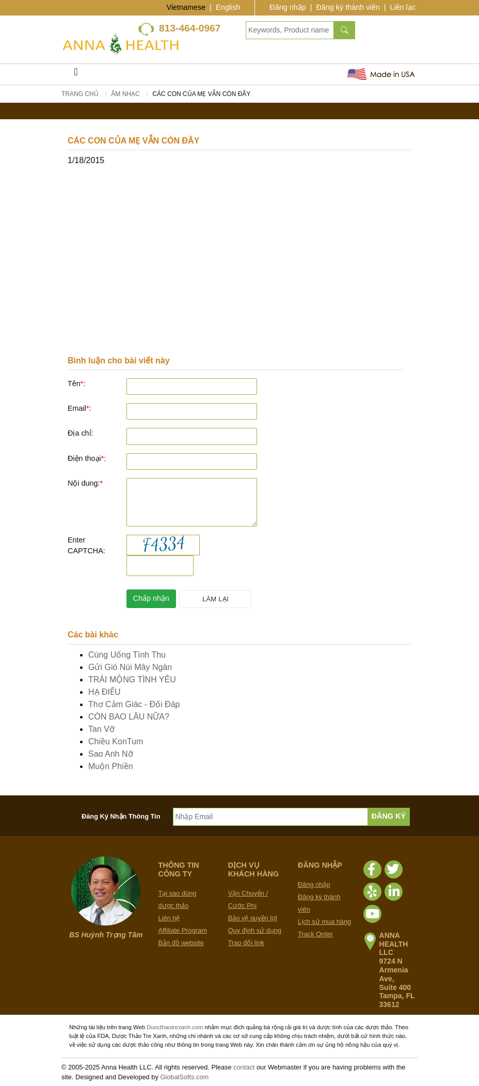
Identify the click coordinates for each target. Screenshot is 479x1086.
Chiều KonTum (115, 741)
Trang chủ (80, 94)
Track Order (315, 934)
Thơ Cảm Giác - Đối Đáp (134, 704)
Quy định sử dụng (254, 930)
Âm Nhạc (125, 94)
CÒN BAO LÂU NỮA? (128, 716)
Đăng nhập (287, 7)
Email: (79, 408)
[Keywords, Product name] (290, 30)
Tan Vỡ (101, 729)
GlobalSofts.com (184, 1077)
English (228, 7)
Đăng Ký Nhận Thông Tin (121, 816)
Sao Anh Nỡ (110, 753)
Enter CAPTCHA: (86, 545)
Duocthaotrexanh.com (175, 1027)
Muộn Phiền (110, 766)
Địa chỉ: (80, 433)
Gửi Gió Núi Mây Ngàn (130, 667)
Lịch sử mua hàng (324, 921)
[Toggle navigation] (75, 74)
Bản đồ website (181, 943)
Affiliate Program (182, 930)
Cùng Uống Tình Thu (127, 654)
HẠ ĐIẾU (104, 692)
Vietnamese (186, 7)
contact (243, 1067)
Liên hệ (169, 918)
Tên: (76, 383)
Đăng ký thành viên (347, 7)
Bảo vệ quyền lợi (252, 918)
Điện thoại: (87, 458)
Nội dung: (85, 483)
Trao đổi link (246, 943)
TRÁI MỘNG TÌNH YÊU (132, 679)
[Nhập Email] (270, 817)
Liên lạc (403, 7)
